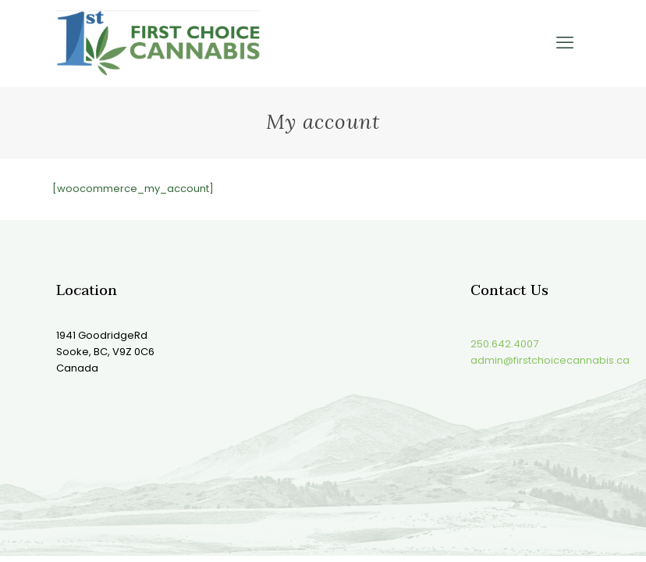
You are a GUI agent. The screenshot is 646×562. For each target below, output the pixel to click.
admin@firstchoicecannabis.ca (550, 360)
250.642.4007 (504, 343)
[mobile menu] (565, 43)
